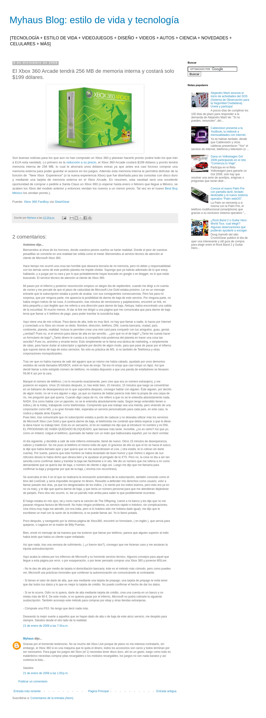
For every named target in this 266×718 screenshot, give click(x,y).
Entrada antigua (166, 691)
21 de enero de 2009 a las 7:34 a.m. (45, 625)
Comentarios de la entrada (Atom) (51, 698)
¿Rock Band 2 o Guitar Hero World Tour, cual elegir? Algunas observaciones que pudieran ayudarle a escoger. (229, 225)
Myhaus (28, 638)
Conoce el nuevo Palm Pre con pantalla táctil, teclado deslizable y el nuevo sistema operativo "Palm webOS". (229, 193)
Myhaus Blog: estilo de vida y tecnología (94, 20)
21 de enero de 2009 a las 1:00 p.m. (45, 673)
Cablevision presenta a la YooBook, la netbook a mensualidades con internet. (228, 131)
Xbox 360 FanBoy (36, 201)
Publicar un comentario (33, 681)
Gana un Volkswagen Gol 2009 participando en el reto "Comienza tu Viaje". (228, 160)
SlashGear (62, 201)
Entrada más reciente (27, 691)
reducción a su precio (81, 162)
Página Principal (98, 691)
